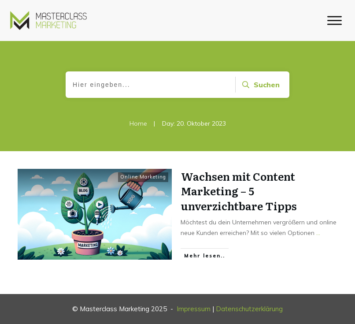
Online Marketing (143, 177)
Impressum (194, 309)
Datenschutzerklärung (249, 309)
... (318, 233)
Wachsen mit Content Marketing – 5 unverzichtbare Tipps (239, 190)
